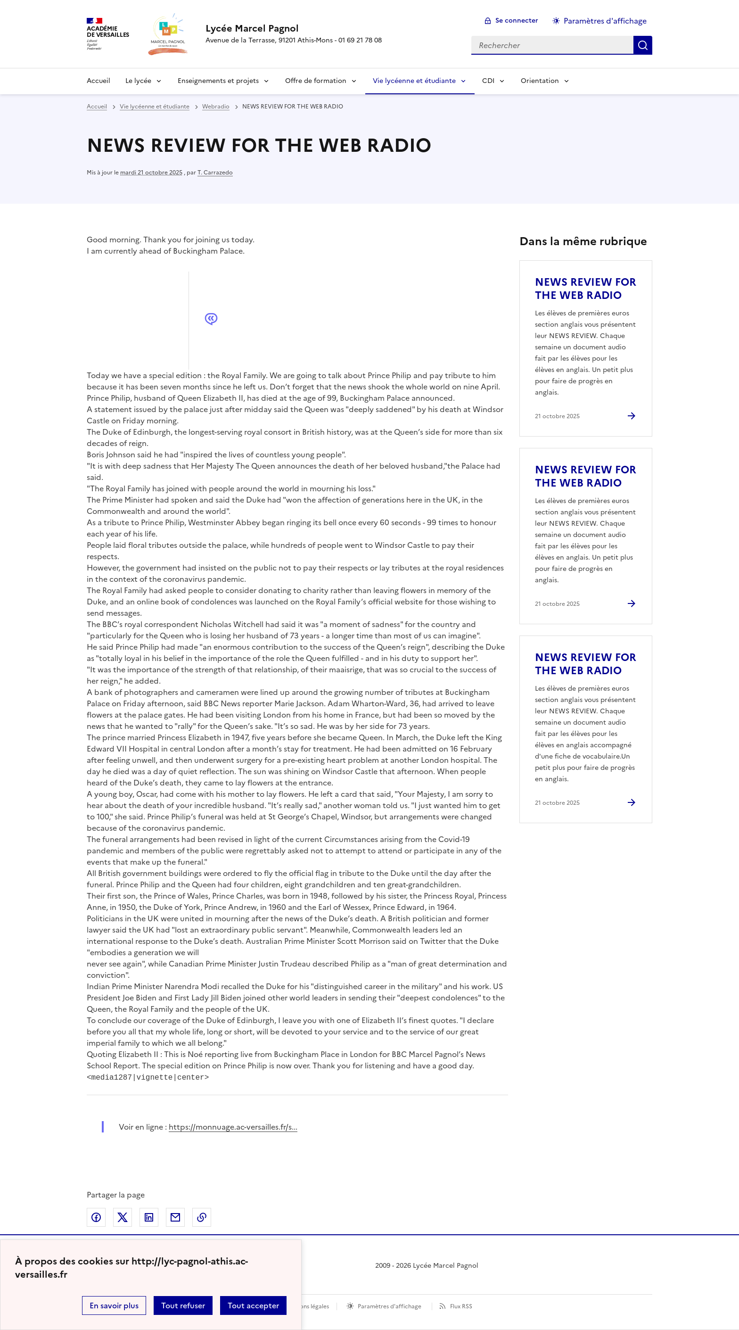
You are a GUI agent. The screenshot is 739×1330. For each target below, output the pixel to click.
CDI (488, 81)
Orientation (540, 81)
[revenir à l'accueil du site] (293, 28)
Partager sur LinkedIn (149, 1217)
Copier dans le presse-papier (201, 1217)
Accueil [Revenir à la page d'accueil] (98, 81)
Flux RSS (461, 1306)
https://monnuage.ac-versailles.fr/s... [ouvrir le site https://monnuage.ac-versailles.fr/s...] (233, 1126)
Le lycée (138, 81)
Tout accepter (253, 1305)
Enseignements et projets (218, 81)
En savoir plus (114, 1305)
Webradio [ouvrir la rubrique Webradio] (216, 106)
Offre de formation (315, 81)
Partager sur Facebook (96, 1217)
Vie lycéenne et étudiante (414, 81)
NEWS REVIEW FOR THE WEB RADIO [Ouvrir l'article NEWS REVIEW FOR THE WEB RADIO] (585, 288)
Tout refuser (183, 1305)
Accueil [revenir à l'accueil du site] (97, 106)
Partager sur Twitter (122, 1217)
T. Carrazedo (215, 172)
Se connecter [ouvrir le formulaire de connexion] (516, 20)
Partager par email (175, 1217)
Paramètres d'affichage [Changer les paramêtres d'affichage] (605, 20)
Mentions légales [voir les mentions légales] (306, 1306)
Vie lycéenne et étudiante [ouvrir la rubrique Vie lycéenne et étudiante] (154, 106)
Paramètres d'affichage (389, 1306)
